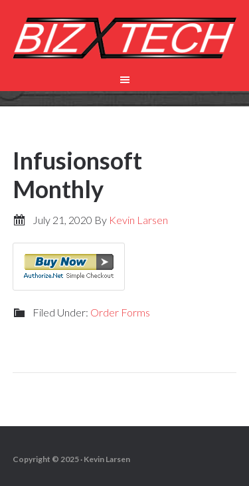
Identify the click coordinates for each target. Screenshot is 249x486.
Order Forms (120, 312)
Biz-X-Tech (125, 39)
